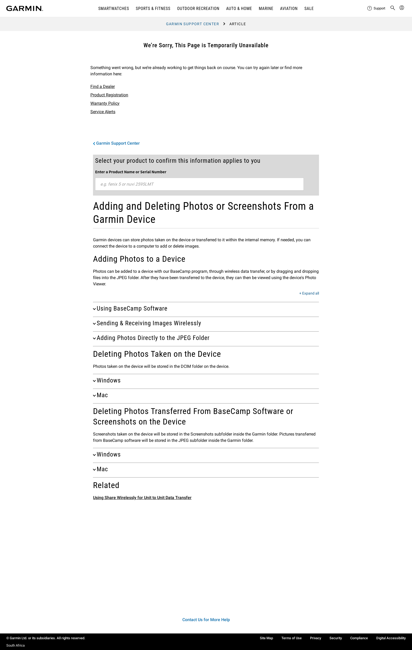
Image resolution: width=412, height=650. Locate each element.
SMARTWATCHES (113, 8)
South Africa (15, 645)
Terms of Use (291, 638)
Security (335, 638)
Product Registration (109, 94)
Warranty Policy (105, 103)
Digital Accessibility (391, 638)
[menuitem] (376, 8)
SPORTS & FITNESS (153, 8)
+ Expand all (309, 293)
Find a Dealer (102, 86)
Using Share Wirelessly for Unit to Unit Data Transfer (142, 497)
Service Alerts (102, 111)
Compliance (359, 638)
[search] (393, 8)
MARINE (266, 8)
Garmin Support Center (192, 24)
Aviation (289, 8)
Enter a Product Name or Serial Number (130, 171)
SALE (309, 8)
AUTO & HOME (239, 8)
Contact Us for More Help (206, 619)
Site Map (266, 638)
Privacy (315, 638)
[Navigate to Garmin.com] (24, 8)
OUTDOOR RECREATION (198, 8)
